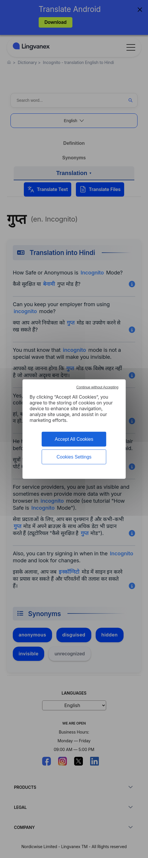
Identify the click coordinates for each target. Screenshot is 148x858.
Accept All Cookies (74, 438)
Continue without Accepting (97, 387)
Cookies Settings (73, 456)
